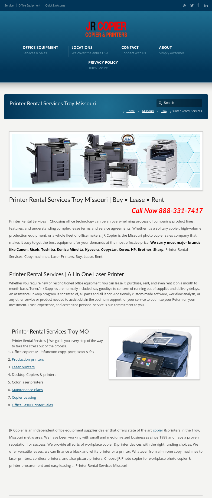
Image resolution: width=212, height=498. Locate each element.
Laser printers (23, 366)
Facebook (197, 5)
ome (62, 5)
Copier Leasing (24, 397)
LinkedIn (204, 5)
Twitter (190, 5)
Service (9, 5)
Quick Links (52, 5)
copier (158, 430)
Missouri (148, 111)
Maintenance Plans (27, 389)
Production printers (28, 359)
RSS (183, 5)
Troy (164, 111)
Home (130, 111)
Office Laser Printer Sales (32, 404)
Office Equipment (29, 5)
